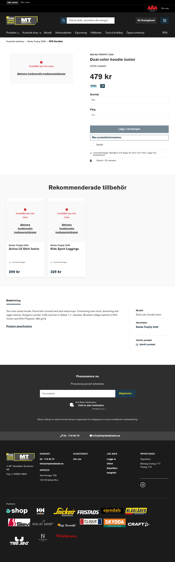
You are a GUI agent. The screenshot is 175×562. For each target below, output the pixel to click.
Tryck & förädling (114, 33)
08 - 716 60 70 (71, 436)
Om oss (165, 9)
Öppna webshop (135, 33)
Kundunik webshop (15, 42)
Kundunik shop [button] (32, 33)
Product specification (19, 333)
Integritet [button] (111, 473)
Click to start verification (91, 406)
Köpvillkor (112, 468)
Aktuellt (48, 33)
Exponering (81, 33)
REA (164, 33)
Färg (93, 110)
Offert (110, 464)
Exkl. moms (25, 2)
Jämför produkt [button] (145, 352)
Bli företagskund (146, 21)
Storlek (94, 95)
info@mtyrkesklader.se (106, 436)
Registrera (126, 394)
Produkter (12, 33)
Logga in (111, 459)
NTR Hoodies (56, 42)
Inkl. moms (13, 2)
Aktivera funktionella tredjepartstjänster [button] (41, 74)
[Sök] (87, 20)
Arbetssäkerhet (63, 33)
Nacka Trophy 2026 (36, 42)
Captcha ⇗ (99, 409)
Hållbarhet (96, 33)
